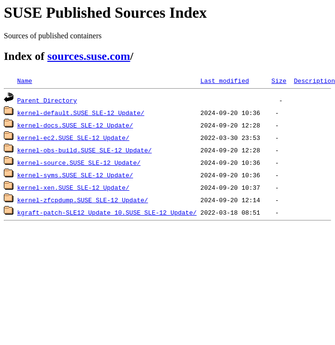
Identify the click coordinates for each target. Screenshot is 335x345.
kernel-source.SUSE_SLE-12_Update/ (78, 162)
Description (314, 80)
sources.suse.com (88, 56)
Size (278, 80)
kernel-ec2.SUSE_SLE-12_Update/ (73, 137)
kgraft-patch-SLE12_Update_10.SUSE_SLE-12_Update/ (106, 212)
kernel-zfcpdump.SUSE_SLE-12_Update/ (82, 200)
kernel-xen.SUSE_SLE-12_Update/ (73, 187)
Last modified (224, 80)
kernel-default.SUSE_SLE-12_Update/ (80, 112)
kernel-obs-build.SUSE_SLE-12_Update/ (84, 150)
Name (24, 80)
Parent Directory (47, 100)
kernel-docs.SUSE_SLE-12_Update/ (75, 125)
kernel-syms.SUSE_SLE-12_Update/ (75, 175)
